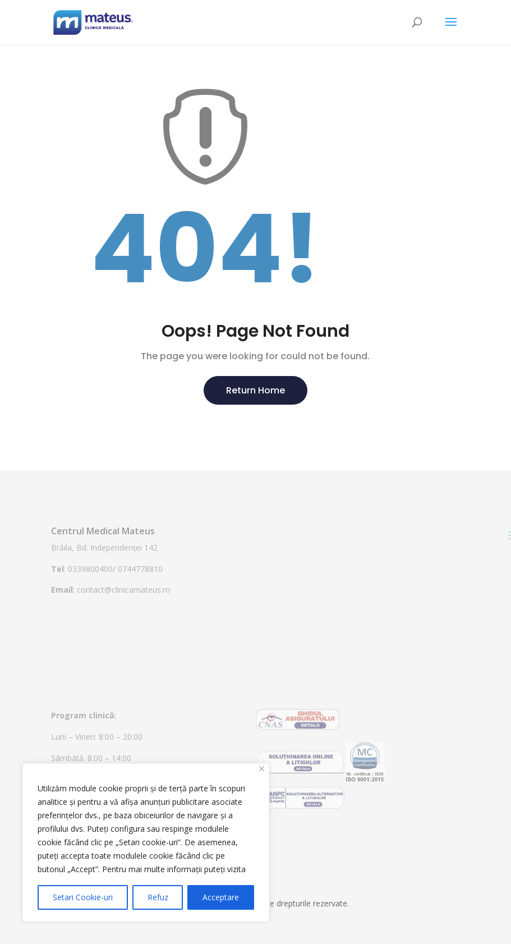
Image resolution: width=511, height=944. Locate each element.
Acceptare (220, 897)
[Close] (261, 768)
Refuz (158, 897)
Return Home (255, 390)
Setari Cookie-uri (83, 897)
